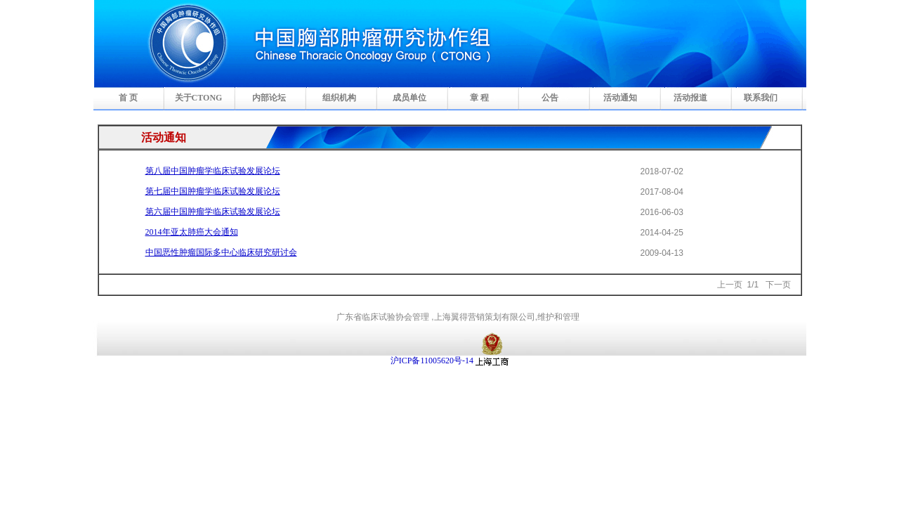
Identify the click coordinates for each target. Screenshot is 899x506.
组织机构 (339, 98)
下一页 (778, 285)
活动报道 (690, 98)
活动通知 (620, 98)
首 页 (128, 98)
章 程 (479, 98)
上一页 (729, 285)
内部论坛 (269, 98)
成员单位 (409, 98)
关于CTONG (199, 98)
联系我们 (760, 98)
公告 (550, 98)
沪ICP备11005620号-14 (432, 360)
